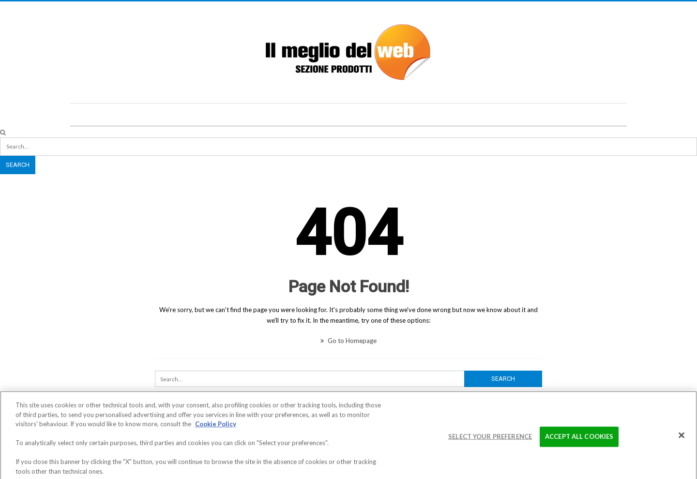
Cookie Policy (215, 426)
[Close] (681, 438)
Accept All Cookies (579, 439)
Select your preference (490, 439)
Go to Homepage (348, 340)
